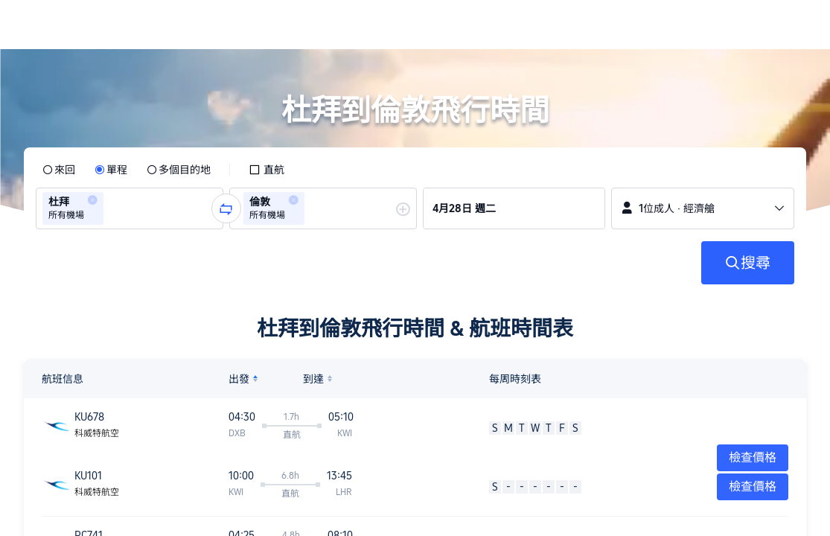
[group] (129, 208)
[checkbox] (266, 170)
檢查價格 (752, 486)
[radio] (59, 170)
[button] (728, 24)
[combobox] (111, 208)
